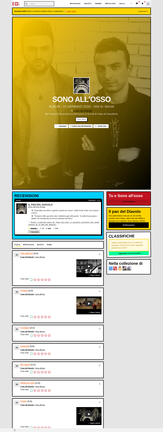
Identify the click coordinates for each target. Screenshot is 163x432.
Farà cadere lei (26, 253)
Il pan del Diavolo (82, 110)
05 (17, 366)
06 (17, 384)
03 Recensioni (129, 225)
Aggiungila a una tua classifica (129, 253)
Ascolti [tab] (40, 245)
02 (17, 292)
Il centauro (24, 327)
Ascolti (87, 4)
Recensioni (75, 4)
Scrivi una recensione (80, 126)
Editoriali (110, 4)
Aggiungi (61, 126)
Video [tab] (49, 245)
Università (24, 346)
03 (17, 329)
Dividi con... (101, 126)
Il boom (23, 401)
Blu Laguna (25, 364)
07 (17, 403)
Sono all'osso (40, 257)
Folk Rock (81, 119)
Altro (122, 4)
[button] (131, 4)
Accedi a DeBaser (128, 201)
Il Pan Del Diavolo (40, 204)
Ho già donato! (143, 11)
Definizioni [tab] (28, 245)
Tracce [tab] (17, 245)
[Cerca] (39, 3)
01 (17, 255)
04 (17, 348)
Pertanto (24, 290)
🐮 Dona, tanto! (70, 11)
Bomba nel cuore (27, 382)
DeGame (98, 4)
